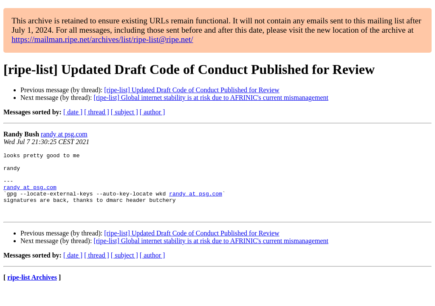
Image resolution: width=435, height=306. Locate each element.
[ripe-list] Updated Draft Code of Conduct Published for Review (191, 90)
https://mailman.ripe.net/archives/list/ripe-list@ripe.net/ (102, 39)
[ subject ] (124, 112)
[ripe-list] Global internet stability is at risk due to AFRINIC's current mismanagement (210, 97)
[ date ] (72, 112)
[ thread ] (96, 112)
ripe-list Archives (32, 290)
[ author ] (152, 112)
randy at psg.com (64, 134)
